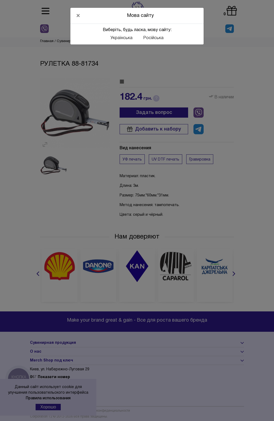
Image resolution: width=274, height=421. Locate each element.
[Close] (78, 15)
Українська (121, 38)
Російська (153, 38)
